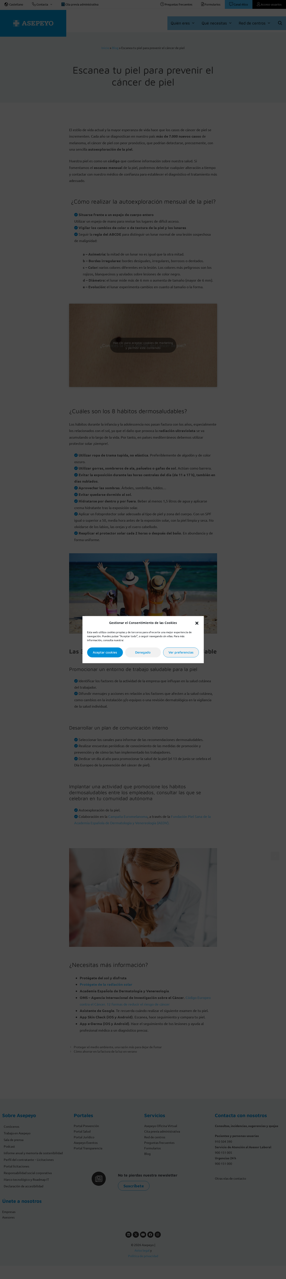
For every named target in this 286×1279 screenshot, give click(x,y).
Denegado (143, 652)
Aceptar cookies (105, 652)
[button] (197, 622)
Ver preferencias (181, 652)
